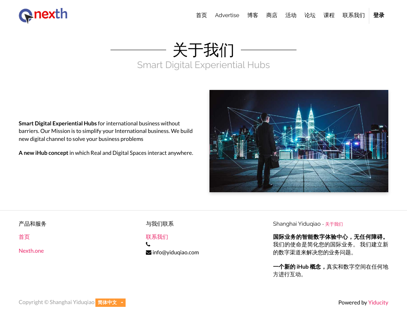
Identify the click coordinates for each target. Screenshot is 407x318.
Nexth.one (31, 250)
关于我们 (334, 224)
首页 (24, 236)
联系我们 (157, 236)
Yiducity (378, 302)
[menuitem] (201, 16)
